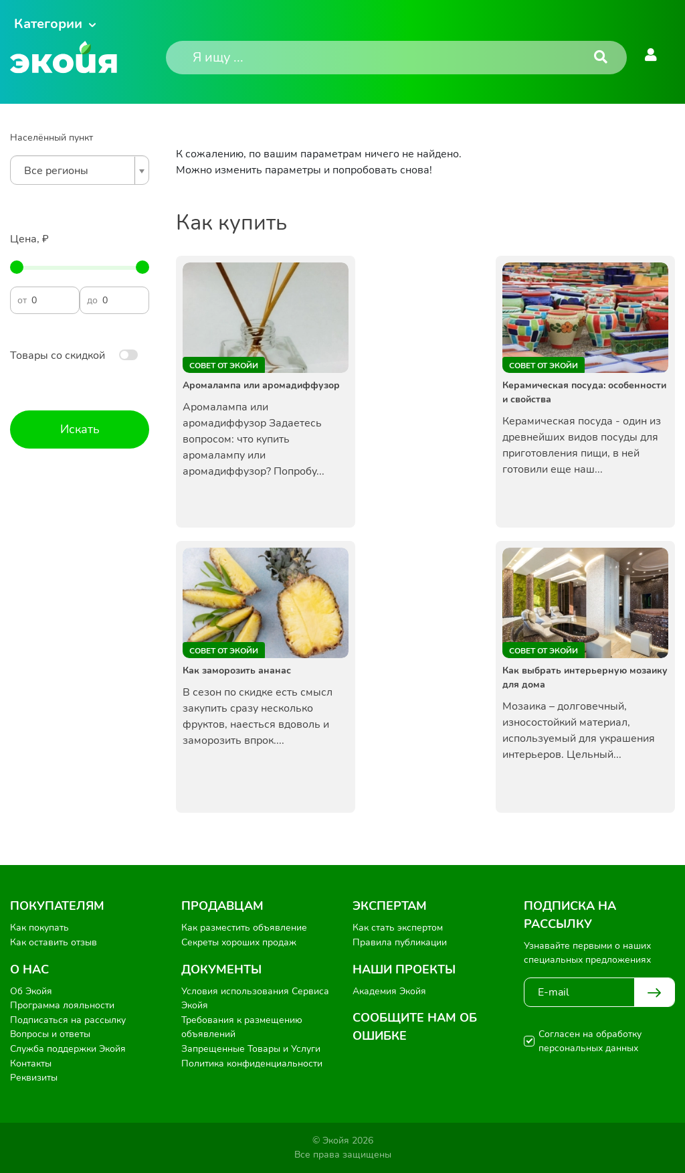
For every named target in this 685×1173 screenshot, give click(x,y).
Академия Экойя (389, 991)
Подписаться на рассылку (68, 1020)
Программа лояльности (62, 1005)
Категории (48, 24)
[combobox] (79, 170)
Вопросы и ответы (50, 1034)
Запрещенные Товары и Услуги (250, 1048)
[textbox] (76, 171)
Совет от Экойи (223, 365)
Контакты (31, 1063)
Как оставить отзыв (53, 942)
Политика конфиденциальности (251, 1063)
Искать (80, 429)
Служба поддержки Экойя (68, 1048)
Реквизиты (34, 1077)
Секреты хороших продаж (238, 942)
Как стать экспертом (398, 927)
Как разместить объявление (244, 927)
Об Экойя (31, 991)
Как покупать (39, 927)
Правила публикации (400, 942)
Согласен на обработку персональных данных (590, 1041)
